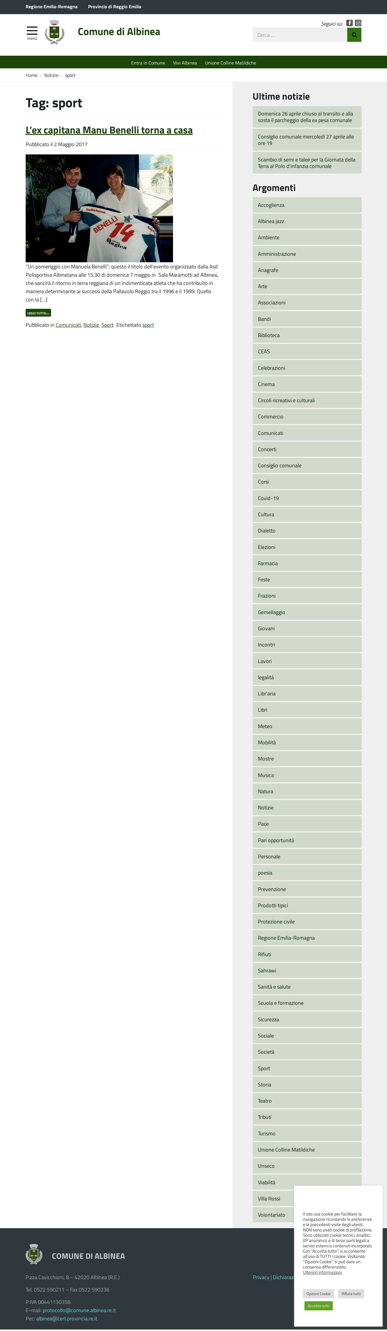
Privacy (261, 1278)
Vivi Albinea (185, 62)
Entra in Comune (148, 62)
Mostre (266, 759)
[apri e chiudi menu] (32, 31)
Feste (264, 580)
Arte (262, 287)
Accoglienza (271, 206)
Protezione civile (276, 922)
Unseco (266, 1167)
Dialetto (267, 532)
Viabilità (266, 1183)
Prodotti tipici (273, 906)
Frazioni (267, 597)
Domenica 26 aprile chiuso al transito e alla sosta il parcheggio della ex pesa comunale (305, 118)
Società (266, 1053)
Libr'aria (267, 694)
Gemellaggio (271, 613)
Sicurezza (268, 1020)
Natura (265, 792)
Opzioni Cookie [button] (319, 1293)
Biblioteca (269, 336)
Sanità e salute (274, 988)
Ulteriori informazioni (322, 1272)
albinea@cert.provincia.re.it (66, 1319)
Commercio (271, 418)
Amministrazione (277, 255)
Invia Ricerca (354, 36)
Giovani (266, 629)
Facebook (349, 24)
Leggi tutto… (38, 314)
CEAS (264, 352)
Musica (266, 776)
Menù (32, 39)
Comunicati (68, 326)
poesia (265, 874)
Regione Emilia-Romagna (52, 6)
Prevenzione (272, 890)
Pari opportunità (276, 841)
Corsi (263, 483)
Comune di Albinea (125, 33)
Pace (263, 825)
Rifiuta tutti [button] (351, 1293)
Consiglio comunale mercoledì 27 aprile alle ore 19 (306, 141)
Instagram (358, 24)
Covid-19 (268, 499)
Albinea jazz (271, 222)
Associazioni (272, 304)
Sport (107, 326)
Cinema (266, 385)
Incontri (266, 646)
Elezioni (266, 548)
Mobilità (267, 743)
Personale (269, 857)
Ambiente (268, 238)
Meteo (265, 727)
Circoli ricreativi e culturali (286, 401)
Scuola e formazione (281, 1004)
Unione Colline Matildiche (230, 62)
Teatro (265, 1102)
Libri (262, 711)
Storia (264, 1085)
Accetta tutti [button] (318, 1305)
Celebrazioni (271, 369)
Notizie (91, 326)
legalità (266, 678)
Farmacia (268, 564)
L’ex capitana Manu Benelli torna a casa (109, 131)
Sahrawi (267, 971)
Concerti (267, 450)
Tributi (264, 1118)
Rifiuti (264, 955)
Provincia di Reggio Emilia (114, 6)
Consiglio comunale (280, 466)
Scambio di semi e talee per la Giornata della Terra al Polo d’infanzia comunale (306, 164)
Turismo (267, 1134)
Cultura (266, 515)
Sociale (266, 1036)
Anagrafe (268, 271)
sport (148, 326)
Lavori (265, 662)
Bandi (264, 320)
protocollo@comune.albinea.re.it (79, 1311)
